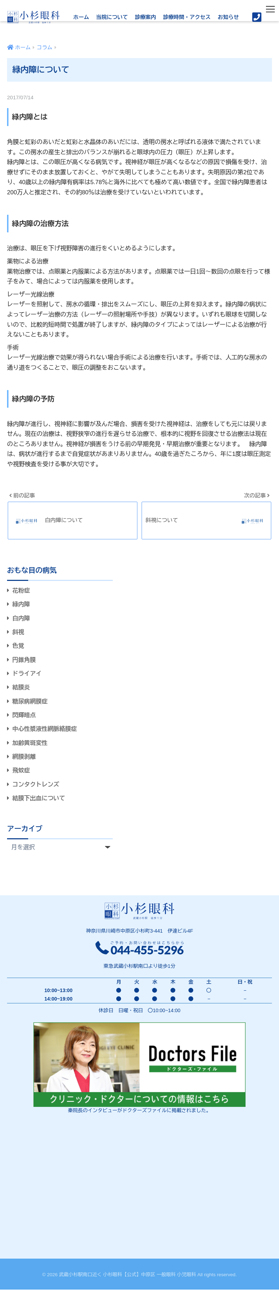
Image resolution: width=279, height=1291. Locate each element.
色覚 (19, 646)
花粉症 (21, 591)
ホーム (81, 17)
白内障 (21, 618)
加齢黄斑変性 (30, 744)
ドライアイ (27, 674)
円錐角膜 (24, 660)
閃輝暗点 (24, 716)
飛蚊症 (21, 772)
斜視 (19, 632)
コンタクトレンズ (36, 785)
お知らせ (228, 17)
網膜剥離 (24, 757)
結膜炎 (21, 688)
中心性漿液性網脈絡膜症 (45, 730)
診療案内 (145, 17)
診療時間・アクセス (187, 17)
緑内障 (21, 605)
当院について (112, 17)
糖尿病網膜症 (30, 702)
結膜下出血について (39, 799)
